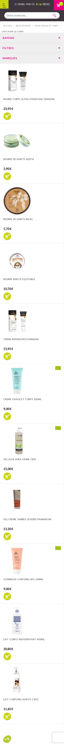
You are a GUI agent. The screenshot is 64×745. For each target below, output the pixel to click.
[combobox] (32, 15)
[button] (7, 739)
